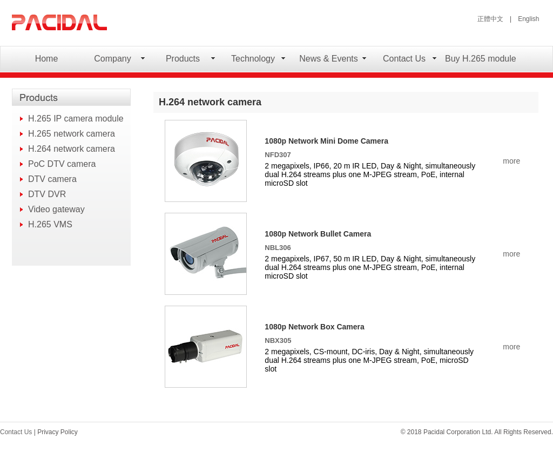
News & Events (328, 58)
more (511, 161)
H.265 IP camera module (76, 118)
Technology (253, 58)
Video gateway (56, 209)
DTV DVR (47, 194)
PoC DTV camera (62, 163)
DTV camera (52, 179)
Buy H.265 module (480, 58)
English (528, 19)
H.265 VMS (50, 224)
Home (46, 58)
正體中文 (490, 19)
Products (183, 58)
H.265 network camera (71, 133)
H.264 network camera (71, 148)
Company (112, 58)
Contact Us (404, 58)
